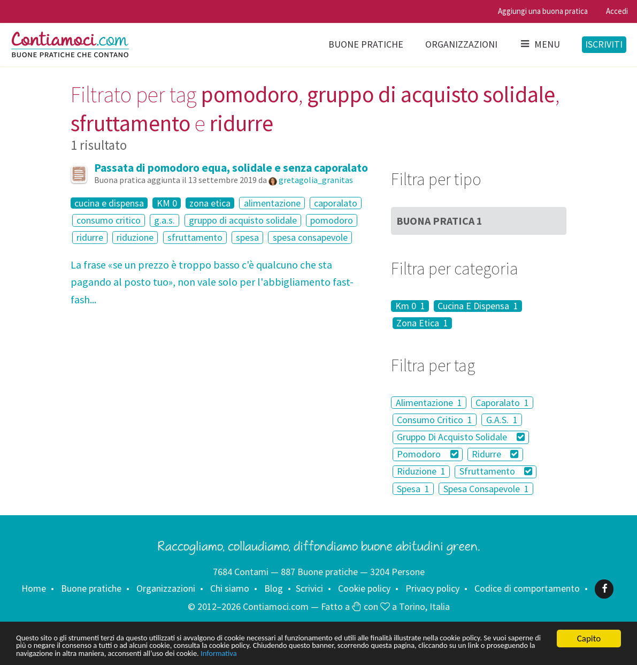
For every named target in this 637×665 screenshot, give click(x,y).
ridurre (89, 237)
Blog (273, 588)
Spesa (413, 489)
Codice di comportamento (527, 588)
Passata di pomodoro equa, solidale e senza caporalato (231, 167)
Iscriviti (604, 44)
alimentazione (272, 203)
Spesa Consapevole (486, 489)
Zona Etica (422, 323)
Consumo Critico (434, 420)
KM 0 (167, 203)
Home (33, 588)
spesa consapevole (310, 237)
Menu (539, 44)
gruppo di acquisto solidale (243, 220)
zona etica (210, 203)
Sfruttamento (495, 471)
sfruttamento (194, 237)
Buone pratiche (365, 44)
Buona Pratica (439, 220)
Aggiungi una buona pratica (543, 11)
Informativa (449, 653)
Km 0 (410, 306)
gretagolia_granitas (316, 179)
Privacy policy (432, 588)
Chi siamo (229, 588)
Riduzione (421, 471)
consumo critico (108, 220)
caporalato (335, 203)
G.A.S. (502, 420)
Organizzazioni (461, 44)
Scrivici (309, 588)
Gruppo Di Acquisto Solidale (460, 437)
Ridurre (495, 454)
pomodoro (331, 220)
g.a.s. (164, 220)
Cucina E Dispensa (478, 306)
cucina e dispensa (109, 203)
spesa (247, 237)
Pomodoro (427, 454)
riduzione (135, 237)
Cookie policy (364, 588)
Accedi (617, 11)
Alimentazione (429, 402)
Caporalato (502, 402)
